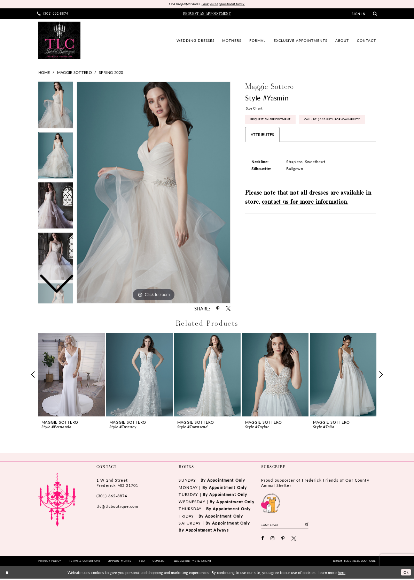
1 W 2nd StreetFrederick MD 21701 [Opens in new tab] (117, 483)
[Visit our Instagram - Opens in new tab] (273, 540)
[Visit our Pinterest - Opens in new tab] (283, 540)
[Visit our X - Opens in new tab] (293, 540)
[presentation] (71, 375)
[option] (55, 158)
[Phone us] (52, 14)
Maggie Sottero (74, 73)
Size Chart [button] (255, 109)
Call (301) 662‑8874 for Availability (282, 136)
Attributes (262, 152)
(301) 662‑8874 (111, 496)
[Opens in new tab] (270, 503)
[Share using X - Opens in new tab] (228, 309)
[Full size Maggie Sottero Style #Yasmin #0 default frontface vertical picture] (153, 192)
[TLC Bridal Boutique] (59, 41)
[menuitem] (52, 14)
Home (44, 73)
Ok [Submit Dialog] (405, 574)
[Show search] (375, 14)
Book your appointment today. (224, 4)
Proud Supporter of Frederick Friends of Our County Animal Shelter (315, 483)
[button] (358, 14)
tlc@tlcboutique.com (117, 507)
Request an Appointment (273, 122)
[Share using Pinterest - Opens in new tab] (217, 309)
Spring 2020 (111, 73)
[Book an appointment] (207, 13)
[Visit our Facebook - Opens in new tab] (262, 540)
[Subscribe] (312, 525)
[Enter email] (288, 525)
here (341, 574)
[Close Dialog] (7, 574)
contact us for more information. (305, 220)
